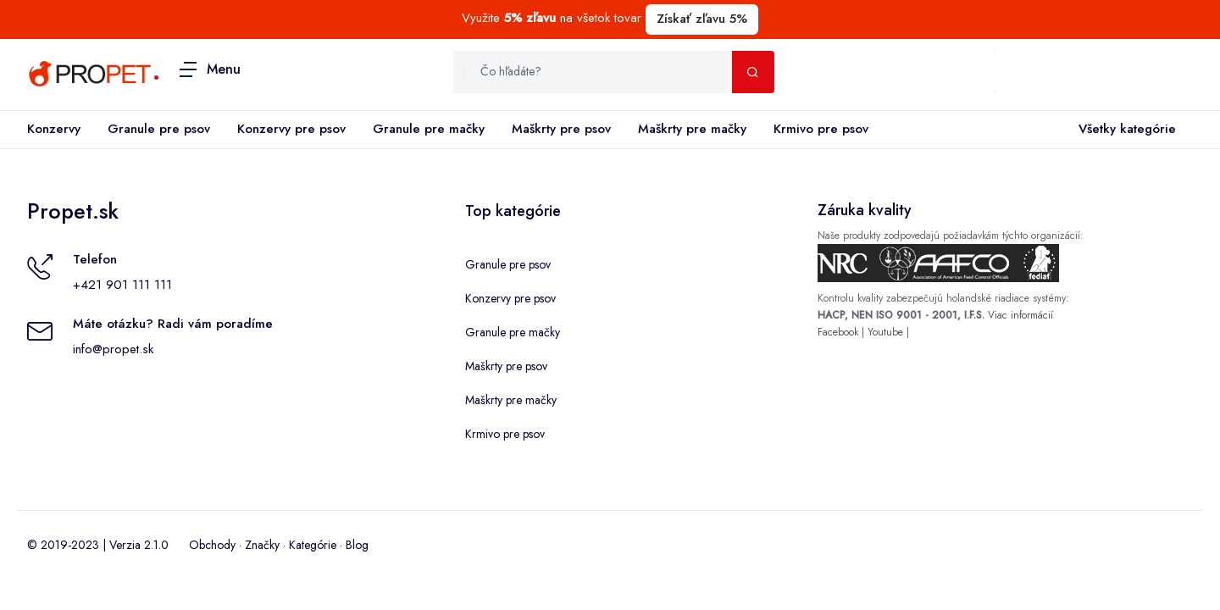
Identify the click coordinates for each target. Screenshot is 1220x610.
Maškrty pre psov (561, 128)
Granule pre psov (159, 128)
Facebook (838, 332)
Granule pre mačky (429, 128)
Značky (262, 544)
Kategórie (312, 544)
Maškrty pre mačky (692, 128)
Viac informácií (1020, 315)
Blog (357, 544)
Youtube (885, 332)
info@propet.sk (113, 349)
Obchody (212, 544)
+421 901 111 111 (122, 284)
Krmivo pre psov (821, 128)
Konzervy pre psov (291, 128)
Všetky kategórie (1124, 129)
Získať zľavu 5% (702, 18)
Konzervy (53, 128)
